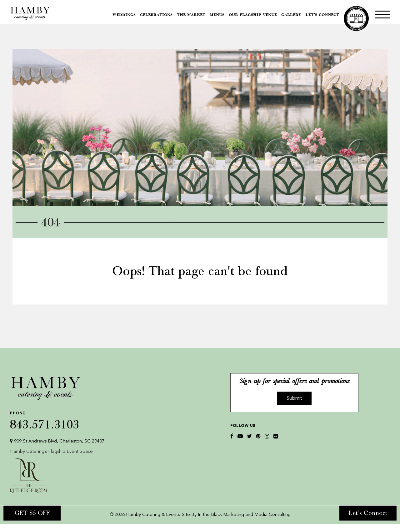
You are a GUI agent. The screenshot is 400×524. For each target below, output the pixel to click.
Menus (217, 15)
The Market (191, 15)
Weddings (124, 15)
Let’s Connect (322, 15)
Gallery (291, 15)
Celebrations (156, 15)
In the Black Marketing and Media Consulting (244, 514)
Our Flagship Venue (253, 15)
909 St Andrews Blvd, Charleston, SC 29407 (57, 441)
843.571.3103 (57, 419)
